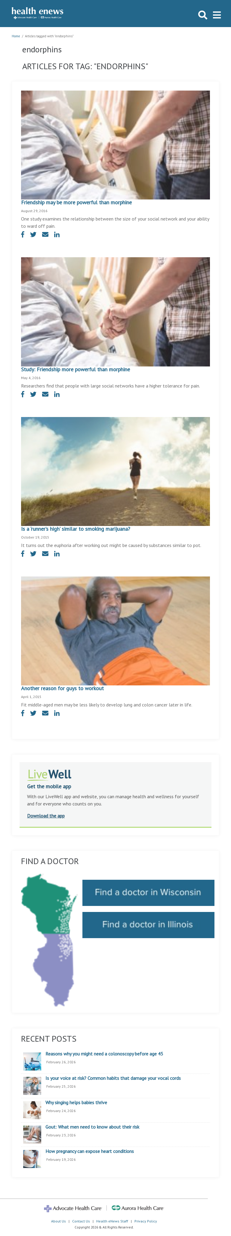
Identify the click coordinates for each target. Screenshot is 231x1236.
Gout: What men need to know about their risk (92, 1127)
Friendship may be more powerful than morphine (76, 202)
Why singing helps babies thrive (76, 1102)
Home (16, 36)
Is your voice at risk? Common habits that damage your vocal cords (113, 1078)
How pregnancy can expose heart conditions (89, 1151)
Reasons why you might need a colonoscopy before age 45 (104, 1054)
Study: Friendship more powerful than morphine (75, 369)
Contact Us (81, 1221)
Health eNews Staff (112, 1221)
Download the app (46, 816)
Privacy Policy (145, 1221)
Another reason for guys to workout (62, 688)
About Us (58, 1221)
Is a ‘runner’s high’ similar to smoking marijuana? (75, 528)
